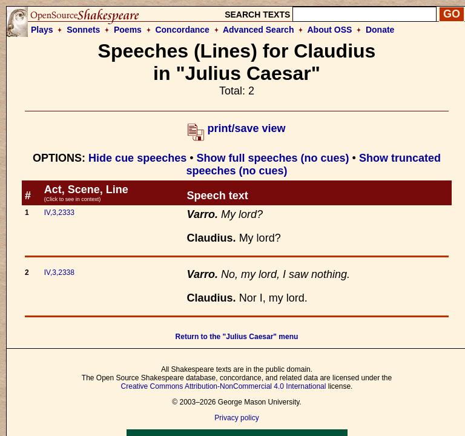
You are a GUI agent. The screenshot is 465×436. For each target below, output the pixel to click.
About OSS (330, 30)
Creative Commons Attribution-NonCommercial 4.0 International (223, 386)
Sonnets (83, 30)
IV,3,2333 (59, 212)
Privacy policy (236, 418)
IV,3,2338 (59, 272)
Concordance (182, 30)
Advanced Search (258, 30)
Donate (380, 30)
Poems (128, 30)
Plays (42, 30)
